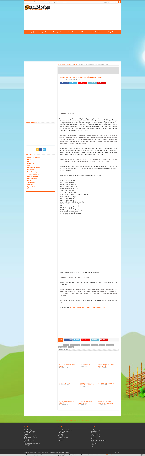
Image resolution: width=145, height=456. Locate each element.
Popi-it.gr (65, 420)
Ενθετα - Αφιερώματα (67, 64)
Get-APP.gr (94, 433)
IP (28, 189)
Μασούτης (30, 163)
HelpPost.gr (59, 420)
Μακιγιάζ (60, 436)
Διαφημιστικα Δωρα (63, 431)
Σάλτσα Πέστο (62, 433)
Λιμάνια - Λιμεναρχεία (30, 436)
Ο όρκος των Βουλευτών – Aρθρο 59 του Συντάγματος (105, 402)
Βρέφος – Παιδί (56, 2)
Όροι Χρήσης (45, 452)
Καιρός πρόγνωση (33, 167)
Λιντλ (29, 159)
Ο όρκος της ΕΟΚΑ (64, 383)
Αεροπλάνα (31, 182)
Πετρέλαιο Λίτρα (32, 172)
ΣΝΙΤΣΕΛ (60, 434)
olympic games (75, 345)
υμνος (71, 347)
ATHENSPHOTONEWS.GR (99, 440)
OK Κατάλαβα (110, 455)
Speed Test (31, 187)
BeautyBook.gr (95, 434)
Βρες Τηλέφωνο (32, 176)
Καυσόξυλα (31, 170)
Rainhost (93, 442)
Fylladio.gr (94, 431)
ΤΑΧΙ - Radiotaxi (29, 442)
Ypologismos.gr (95, 430)
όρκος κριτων (63, 347)
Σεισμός (30, 184)
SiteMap (51, 452)
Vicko (29, 165)
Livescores (94, 443)
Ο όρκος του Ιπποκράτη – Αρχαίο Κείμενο (86, 402)
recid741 (94, 345)
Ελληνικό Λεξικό (28, 434)
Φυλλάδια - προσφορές (34, 157)
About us (39, 452)
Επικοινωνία (56, 452)
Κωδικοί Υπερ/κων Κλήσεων (32, 443)
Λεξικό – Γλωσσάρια (36, 2)
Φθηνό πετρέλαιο (33, 174)
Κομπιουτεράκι (32, 178)
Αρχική (59, 64)
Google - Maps (28, 430)
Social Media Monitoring (64, 430)
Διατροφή (65, 2)
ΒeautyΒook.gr (85, 420)
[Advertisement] (85, 17)
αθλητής (102, 345)
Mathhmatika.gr (95, 436)
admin (62, 79)
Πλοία (29, 180)
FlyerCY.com (61, 439)
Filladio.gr (60, 440)
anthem (66, 345)
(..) (103, 455)
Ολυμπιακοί (110, 345)
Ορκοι (75, 64)
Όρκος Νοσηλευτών (84, 364)
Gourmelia (94, 439)
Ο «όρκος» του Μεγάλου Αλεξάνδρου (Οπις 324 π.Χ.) (87, 384)
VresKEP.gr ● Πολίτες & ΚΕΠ (96, 307)
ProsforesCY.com (63, 437)
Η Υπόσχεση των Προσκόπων (106, 383)
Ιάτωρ (93, 445)
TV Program (27, 439)
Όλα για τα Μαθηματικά (74, 420)
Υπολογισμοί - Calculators (77, 307)
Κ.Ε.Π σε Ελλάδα (29, 440)
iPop (92, 446)
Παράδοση (47, 2)
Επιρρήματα (27, 445)
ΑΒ (28, 161)
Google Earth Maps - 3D (31, 431)
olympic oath (86, 345)
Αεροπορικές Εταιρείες (30, 437)
